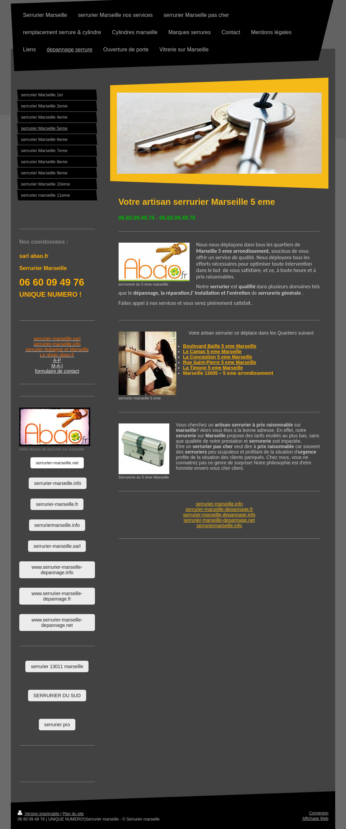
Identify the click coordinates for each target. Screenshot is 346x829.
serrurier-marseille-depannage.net (219, 520)
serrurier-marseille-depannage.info (219, 514)
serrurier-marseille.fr (57, 504)
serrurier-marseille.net (57, 462)
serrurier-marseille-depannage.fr (219, 509)
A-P (57, 360)
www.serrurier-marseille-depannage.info (56, 569)
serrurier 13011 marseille (57, 666)
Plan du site (73, 813)
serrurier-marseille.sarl (56, 546)
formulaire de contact (57, 371)
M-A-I (57, 365)
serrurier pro (57, 724)
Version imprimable (39, 813)
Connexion (318, 813)
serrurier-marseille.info (219, 504)
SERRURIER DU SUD (57, 695)
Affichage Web (315, 818)
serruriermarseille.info (219, 525)
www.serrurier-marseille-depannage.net (56, 622)
